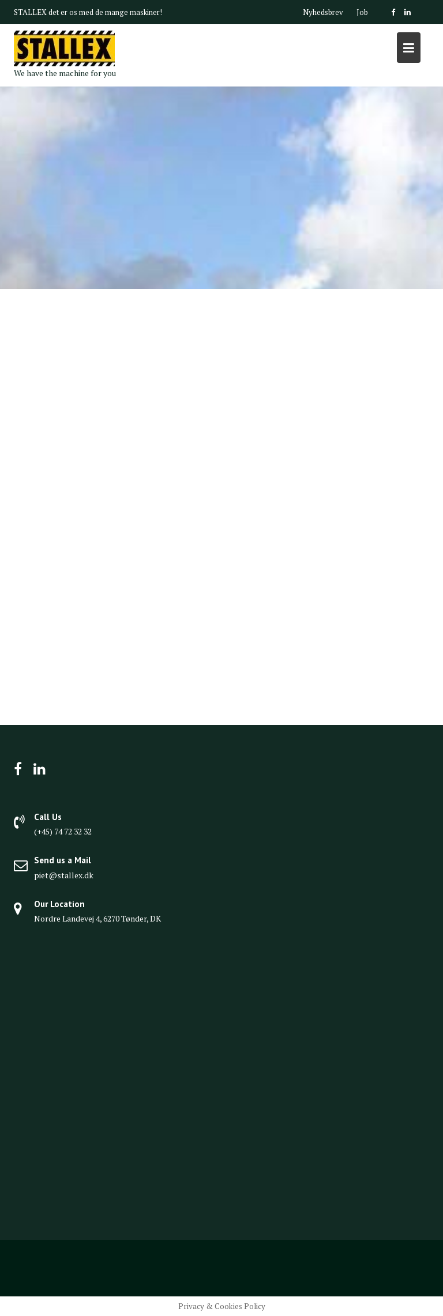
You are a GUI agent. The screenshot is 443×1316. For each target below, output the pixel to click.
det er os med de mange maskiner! (105, 12)
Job (362, 12)
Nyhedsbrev (323, 12)
